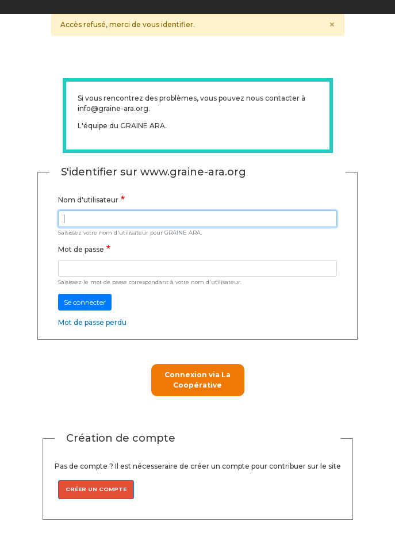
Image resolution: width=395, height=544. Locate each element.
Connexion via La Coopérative (197, 379)
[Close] (332, 24)
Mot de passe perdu (92, 322)
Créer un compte (96, 489)
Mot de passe (81, 249)
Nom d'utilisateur (88, 200)
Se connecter (85, 302)
